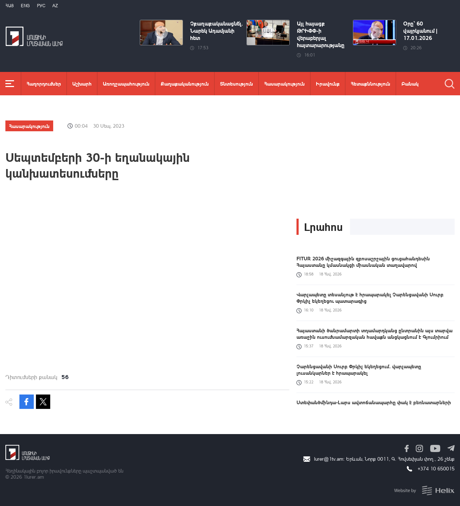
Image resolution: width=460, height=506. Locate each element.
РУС (41, 5)
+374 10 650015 (436, 468)
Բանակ (410, 83)
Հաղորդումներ (44, 83)
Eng (25, 5)
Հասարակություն (284, 83)
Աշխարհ (82, 83)
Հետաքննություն (370, 83)
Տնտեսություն (236, 83)
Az (55, 5)
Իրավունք (328, 83)
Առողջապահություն (126, 83)
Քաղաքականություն (185, 83)
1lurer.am (33, 477)
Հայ (9, 5)
